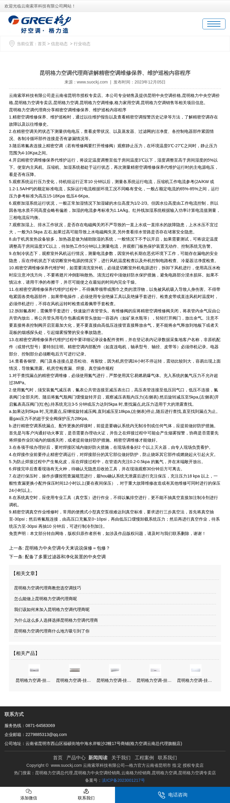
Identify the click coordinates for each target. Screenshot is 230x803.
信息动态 (59, 43)
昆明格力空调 (65, 102)
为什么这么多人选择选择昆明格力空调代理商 (56, 620)
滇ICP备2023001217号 (123, 780)
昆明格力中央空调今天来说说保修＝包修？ (67, 547)
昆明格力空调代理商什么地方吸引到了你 (52, 631)
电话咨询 (172, 795)
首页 (42, 43)
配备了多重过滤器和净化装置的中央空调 (65, 556)
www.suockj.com (92, 82)
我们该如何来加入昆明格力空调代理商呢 (52, 609)
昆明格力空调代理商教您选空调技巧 (47, 587)
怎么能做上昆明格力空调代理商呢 (45, 598)
